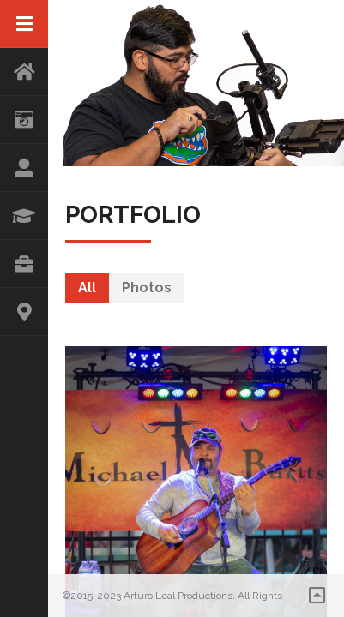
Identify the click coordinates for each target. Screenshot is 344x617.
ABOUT (24, 168)
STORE (24, 120)
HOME (24, 72)
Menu (24, 24)
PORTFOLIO (24, 264)
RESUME (24, 216)
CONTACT (24, 312)
